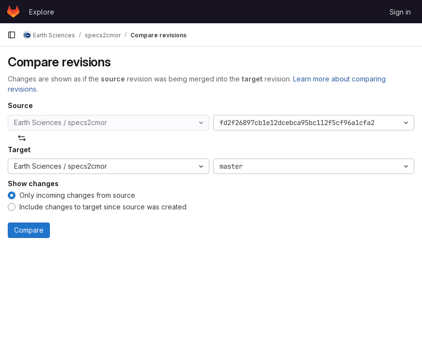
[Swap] (22, 138)
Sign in (400, 12)
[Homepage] (13, 11)
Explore (41, 12)
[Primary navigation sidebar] (11, 35)
